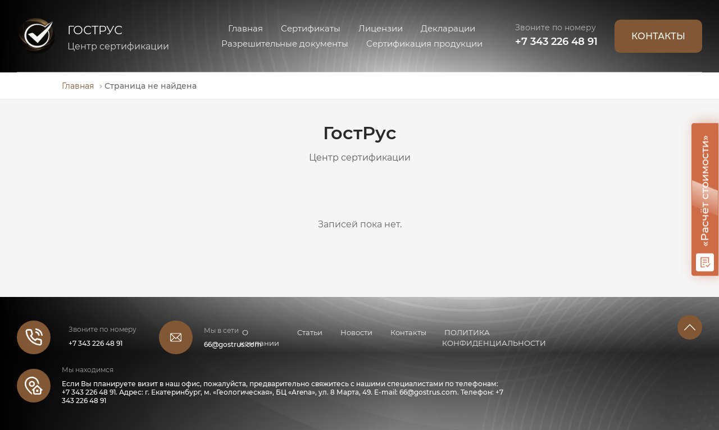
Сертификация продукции (424, 43)
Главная (245, 28)
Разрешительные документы (284, 43)
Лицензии (380, 28)
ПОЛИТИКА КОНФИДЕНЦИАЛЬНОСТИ (494, 337)
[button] (689, 327)
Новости (356, 332)
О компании (259, 337)
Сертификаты (310, 28)
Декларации (448, 28)
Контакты (408, 332)
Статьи (309, 332)
